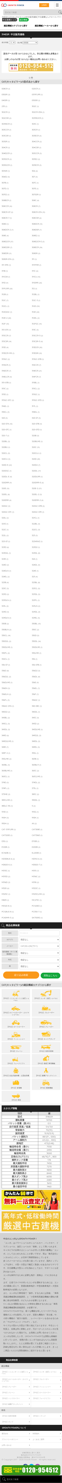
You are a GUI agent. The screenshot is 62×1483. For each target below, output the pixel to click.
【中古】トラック (39, 1415)
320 (5, 418)
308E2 (36, 235)
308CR (36, 206)
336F (35, 694)
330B (5, 623)
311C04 (6, 277)
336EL (36, 688)
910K (35, 818)
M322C (36, 888)
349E (5, 747)
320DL (36, 471)
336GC (36, 700)
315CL (36, 388)
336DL (36, 676)
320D (36, 459)
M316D (6, 882)
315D (5, 394)
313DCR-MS (8, 353)
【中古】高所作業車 (9, 1415)
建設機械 (23, 19)
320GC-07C (8, 512)
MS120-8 (7, 906)
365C (35, 770)
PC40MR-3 (8, 918)
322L (5, 535)
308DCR (37, 224)
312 (34, 288)
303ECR (36, 136)
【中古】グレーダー (9, 1386)
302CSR (6, 118)
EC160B (6, 853)
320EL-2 (37, 494)
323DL (36, 553)
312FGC (37, 324)
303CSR (6, 136)
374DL (36, 782)
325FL (36, 600)
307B (5, 183)
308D (5, 224)
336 (34, 659)
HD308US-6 (8, 859)
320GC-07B (38, 506)
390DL (36, 800)
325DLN (6, 600)
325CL (36, 588)
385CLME (7, 800)
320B (35, 435)
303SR (6, 141)
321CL (35, 518)
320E (5, 488)
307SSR (36, 194)
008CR (6, 89)
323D (5, 547)
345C (35, 717)
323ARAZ (37, 541)
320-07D (37, 429)
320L (5, 518)
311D (5, 283)
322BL (36, 524)
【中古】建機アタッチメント (12, 1404)
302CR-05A (38, 112)
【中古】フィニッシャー (42, 1386)
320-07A (7, 424)
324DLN (6, 571)
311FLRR (7, 288)
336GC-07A (8, 706)
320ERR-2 (37, 500)
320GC (6, 506)
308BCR (6, 200)
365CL (6, 776)
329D (5, 612)
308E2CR (7, 241)
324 (34, 559)
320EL (6, 494)
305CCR (37, 153)
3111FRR (36, 265)
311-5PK (6, 265)
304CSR (36, 147)
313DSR (37, 353)
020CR (36, 89)
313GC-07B (38, 359)
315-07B (6, 382)
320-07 (36, 418)
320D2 (36, 465)
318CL (5, 412)
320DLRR (37, 476)
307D (5, 188)
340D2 (6, 712)
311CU (36, 277)
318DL (36, 412)
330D (35, 635)
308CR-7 (7, 218)
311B (5, 271)
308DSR (36, 230)
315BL (35, 382)
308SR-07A (8, 259)
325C (5, 588)
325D (5, 594)
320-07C (6, 429)
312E (35, 312)
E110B (35, 841)
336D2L (6, 676)
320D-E (7, 465)
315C (5, 388)
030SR (6, 94)
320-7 (5, 435)
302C (35, 106)
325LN (36, 606)
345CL (6, 723)
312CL (5, 306)
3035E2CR (37, 118)
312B (5, 294)
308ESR (6, 253)
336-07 (6, 665)
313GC (6, 359)
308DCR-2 (7, 230)
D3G (5, 841)
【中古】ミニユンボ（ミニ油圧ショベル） (15, 1372)
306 (35, 171)
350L (35, 753)
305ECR (36, 165)
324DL (36, 565)
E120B (5, 847)
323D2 (36, 547)
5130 (5, 812)
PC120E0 (37, 906)
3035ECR (7, 124)
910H (5, 818)
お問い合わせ (6, 1445)
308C (35, 200)
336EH (6, 688)
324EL (6, 576)
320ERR (6, 500)
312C (5, 300)
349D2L (36, 735)
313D (5, 347)
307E (35, 188)
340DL (36, 712)
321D (5, 524)
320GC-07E (38, 512)
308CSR (36, 218)
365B (35, 759)
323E (5, 559)
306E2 (6, 177)
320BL (6, 441)
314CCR (36, 365)
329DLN (6, 618)
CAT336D (37, 835)
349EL (36, 747)
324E (35, 571)
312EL (36, 318)
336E (35, 682)
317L (35, 406)
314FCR (36, 377)
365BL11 (36, 765)
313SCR (6, 365)
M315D (6, 876)
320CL (6, 453)
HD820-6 (7, 865)
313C (35, 330)
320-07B (37, 424)
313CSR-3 (37, 341)
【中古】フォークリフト (42, 1398)
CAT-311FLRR (9, 829)
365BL (6, 765)
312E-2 (6, 318)
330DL (36, 641)
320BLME (37, 441)
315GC (36, 394)
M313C (6, 870)
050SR (36, 100)
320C (36, 447)
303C (35, 124)
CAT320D (7, 835)
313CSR (6, 341)
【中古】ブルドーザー (41, 1379)
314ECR (37, 371)
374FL (5, 788)
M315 (35, 870)
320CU (6, 459)
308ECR (37, 247)
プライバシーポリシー (10, 1439)
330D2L (6, 641)
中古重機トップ (9, 19)
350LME (6, 759)
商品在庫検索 (12, 1359)
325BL (36, 582)
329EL (36, 618)
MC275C (36, 900)
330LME (36, 653)
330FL (6, 653)
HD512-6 (37, 859)
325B (5, 582)
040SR (6, 100)
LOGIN (44, 5)
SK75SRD (37, 918)
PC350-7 (37, 912)
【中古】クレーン (8, 1392)
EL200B (36, 853)
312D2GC (7, 312)
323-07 (6, 541)
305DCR (7, 159)
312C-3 (36, 300)
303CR (36, 130)
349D (5, 735)
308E (5, 235)
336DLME (7, 682)
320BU (6, 447)
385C (35, 794)
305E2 (36, 159)
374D (5, 782)
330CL (6, 635)
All (34, 823)
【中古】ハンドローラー (11, 1398)
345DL (6, 729)
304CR (6, 147)
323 (35, 535)
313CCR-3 (37, 335)
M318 (35, 882)
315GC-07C (8, 400)
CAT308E (37, 829)
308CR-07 (7, 212)
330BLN (6, 629)
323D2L (6, 553)
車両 (3, 1409)
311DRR (37, 283)
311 (34, 259)
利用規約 (36, 1433)
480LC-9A (7, 806)
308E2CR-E (38, 241)
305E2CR (7, 165)
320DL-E (7, 476)
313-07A (6, 330)
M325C (6, 894)
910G (35, 812)
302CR (6, 112)
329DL (36, 612)
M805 (5, 900)
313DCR (37, 347)
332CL (6, 659)
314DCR (6, 371)
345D (35, 723)
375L (35, 788)
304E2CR (7, 153)
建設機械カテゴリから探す (15, 25)
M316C (36, 876)
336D (5, 670)
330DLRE (37, 647)
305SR (6, 171)
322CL (36, 529)
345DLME (37, 729)
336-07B (36, 665)
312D (36, 306)
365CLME (37, 776)
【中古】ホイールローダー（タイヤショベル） (15, 1379)
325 (35, 576)
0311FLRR (37, 94)
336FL (6, 700)
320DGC (6, 471)
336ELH (6, 694)
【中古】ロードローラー (42, 1392)
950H (5, 823)
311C (35, 271)
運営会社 (5, 1433)
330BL (36, 623)
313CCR (6, 335)
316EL (5, 406)
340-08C (37, 706)
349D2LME (7, 741)
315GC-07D (38, 400)
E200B (36, 847)
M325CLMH (38, 894)
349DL (36, 741)
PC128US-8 (8, 912)
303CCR (6, 130)
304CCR (37, 141)
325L (5, 606)
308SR (36, 253)
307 (35, 177)
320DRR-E (38, 482)
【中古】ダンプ (7, 1421)
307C (35, 183)
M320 (5, 888)
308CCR (7, 206)
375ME (6, 794)
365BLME (7, 770)
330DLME (7, 647)
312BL (35, 294)
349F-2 (6, 753)
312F (5, 324)
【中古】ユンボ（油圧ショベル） (45, 1371)
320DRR (7, 482)
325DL (36, 594)
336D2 (36, 670)
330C (35, 629)
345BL (6, 717)
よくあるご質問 (38, 1439)
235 (4, 106)
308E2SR (7, 247)
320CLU (36, 453)
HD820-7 (37, 865)
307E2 (5, 194)
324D (5, 565)
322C (5, 529)
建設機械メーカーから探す (46, 25)
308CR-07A (38, 212)
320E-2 (36, 488)
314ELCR (7, 377)
